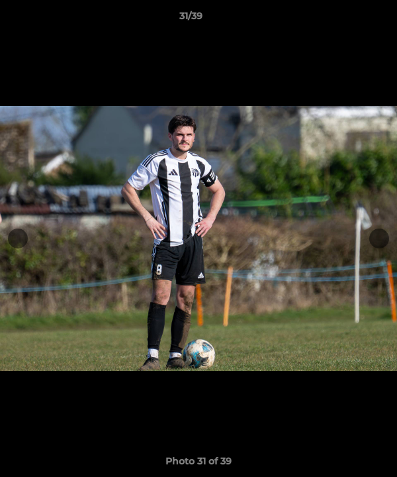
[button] (349, 19)
